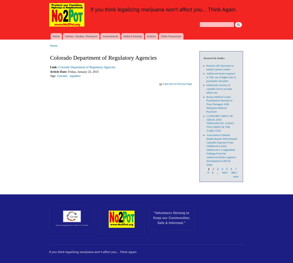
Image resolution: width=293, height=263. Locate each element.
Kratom (151, 36)
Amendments (110, 36)
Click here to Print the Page (175, 84)
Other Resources (171, 36)
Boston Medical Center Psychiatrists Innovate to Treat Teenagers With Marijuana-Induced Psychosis (219, 104)
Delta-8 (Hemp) (133, 36)
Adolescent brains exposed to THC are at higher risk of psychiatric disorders (221, 77)
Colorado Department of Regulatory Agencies (86, 67)
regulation (75, 76)
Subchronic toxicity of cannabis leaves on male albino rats (219, 89)
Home (56, 36)
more (235, 176)
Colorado (62, 76)
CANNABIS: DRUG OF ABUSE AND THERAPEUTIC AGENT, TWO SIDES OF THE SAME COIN (220, 123)
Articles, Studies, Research (81, 36)
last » (234, 172)
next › (225, 172)
